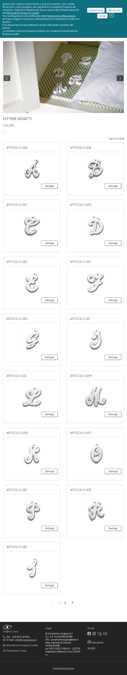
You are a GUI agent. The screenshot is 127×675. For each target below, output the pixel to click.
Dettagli (49, 186)
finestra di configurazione (61, 15)
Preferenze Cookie (14, 650)
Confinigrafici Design (63, 668)
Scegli (102, 15)
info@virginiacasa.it (26, 639)
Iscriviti (91, 647)
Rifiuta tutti (114, 10)
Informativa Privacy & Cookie (20, 645)
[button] (7, 78)
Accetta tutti (96, 10)
